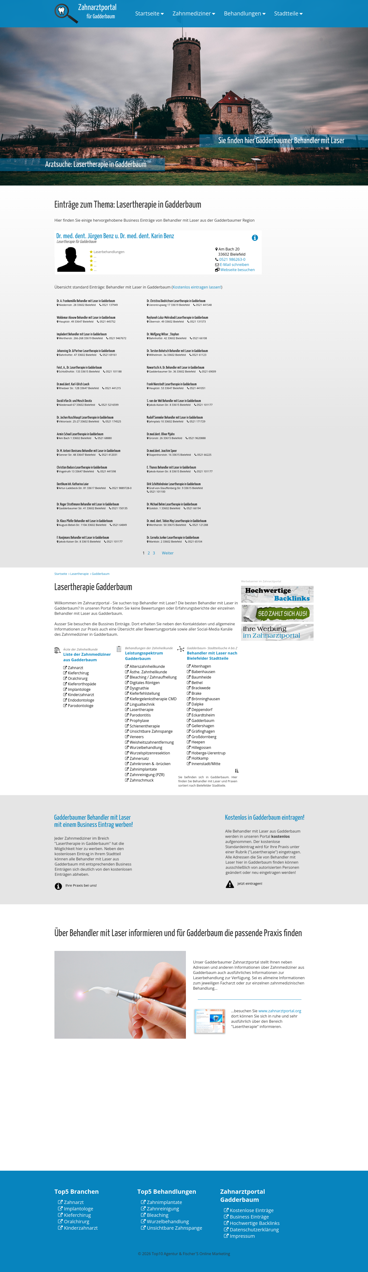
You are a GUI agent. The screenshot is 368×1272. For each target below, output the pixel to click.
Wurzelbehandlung (144, 757)
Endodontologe (80, 713)
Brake (198, 721)
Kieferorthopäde (81, 702)
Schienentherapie (143, 742)
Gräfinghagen (203, 747)
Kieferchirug (78, 695)
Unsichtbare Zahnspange (148, 746)
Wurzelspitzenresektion (147, 760)
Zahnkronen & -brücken (147, 768)
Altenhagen (202, 703)
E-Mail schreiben (236, 255)
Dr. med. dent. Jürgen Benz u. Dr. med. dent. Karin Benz (116, 249)
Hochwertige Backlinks (252, 1223)
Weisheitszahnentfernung (148, 753)
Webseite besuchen (240, 257)
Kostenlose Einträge (249, 1210)
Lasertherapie (79, 574)
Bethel (199, 714)
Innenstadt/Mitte (205, 768)
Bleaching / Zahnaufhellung (149, 709)
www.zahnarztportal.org (279, 1010)
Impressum (239, 1236)
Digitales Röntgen (143, 713)
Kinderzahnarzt (80, 709)
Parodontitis (140, 735)
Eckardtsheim (203, 736)
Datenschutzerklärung (251, 1229)
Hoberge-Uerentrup (207, 761)
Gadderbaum (203, 739)
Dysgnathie (140, 717)
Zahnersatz (140, 764)
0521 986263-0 (233, 254)
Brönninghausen (205, 725)
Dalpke (199, 728)
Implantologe (79, 706)
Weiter (168, 553)
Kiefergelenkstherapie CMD (149, 724)
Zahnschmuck (141, 779)
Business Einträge (246, 1216)
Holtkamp (201, 765)
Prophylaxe (140, 738)
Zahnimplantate (142, 771)
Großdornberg (203, 750)
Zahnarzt (76, 691)
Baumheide (202, 710)
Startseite (147, 13)
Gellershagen (203, 743)
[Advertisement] (295, 301)
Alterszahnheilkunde (145, 702)
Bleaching (155, 1215)
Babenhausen (203, 707)
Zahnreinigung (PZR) (145, 775)
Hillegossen (202, 757)
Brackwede (202, 717)
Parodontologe (80, 717)
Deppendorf (202, 732)
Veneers (138, 749)
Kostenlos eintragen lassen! (197, 287)
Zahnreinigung (160, 1208)
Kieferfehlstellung (143, 720)
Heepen (200, 754)
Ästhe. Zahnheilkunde (146, 706)
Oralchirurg (78, 698)
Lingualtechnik (142, 728)
